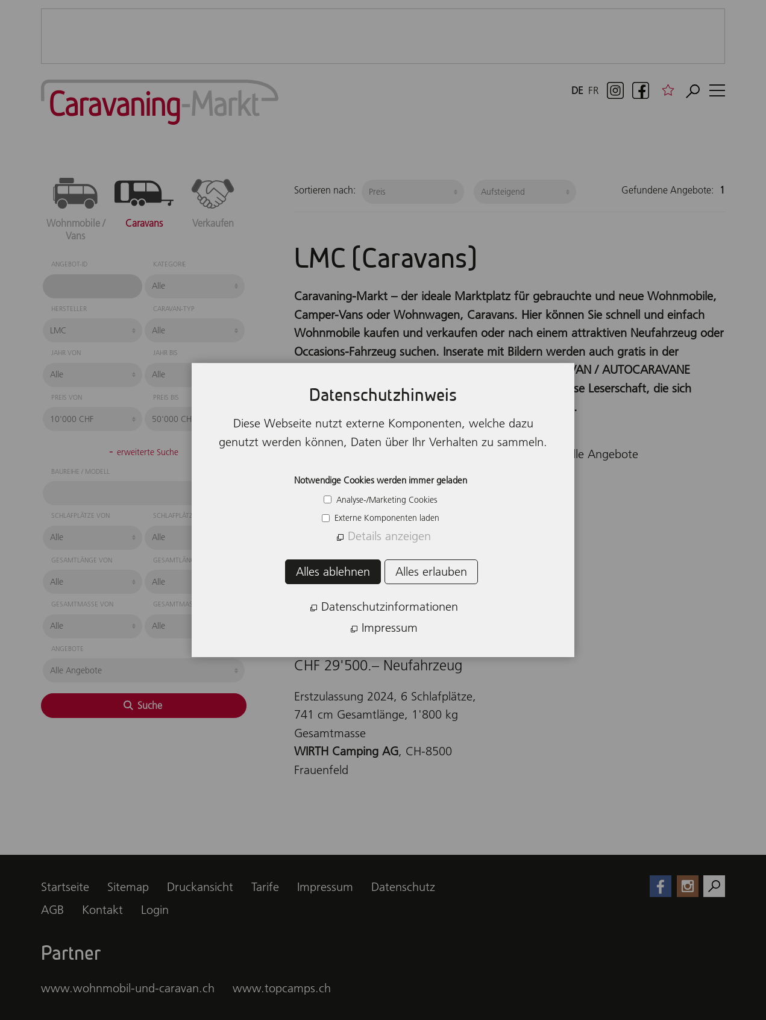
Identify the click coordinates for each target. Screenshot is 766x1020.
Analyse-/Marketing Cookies (385, 499)
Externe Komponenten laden (385, 517)
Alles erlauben (431, 571)
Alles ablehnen (333, 571)
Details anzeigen (389, 536)
